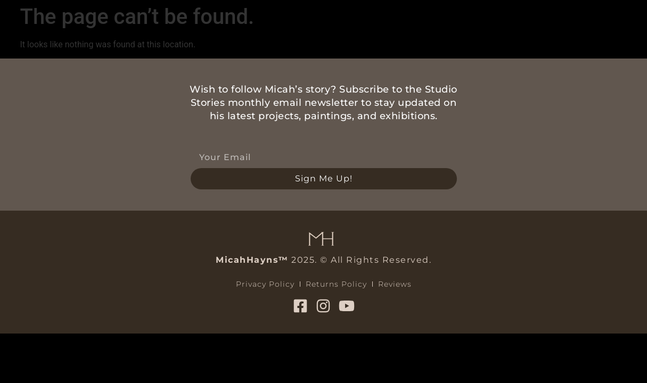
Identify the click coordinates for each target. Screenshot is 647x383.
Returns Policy (336, 284)
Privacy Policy (265, 284)
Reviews (395, 284)
